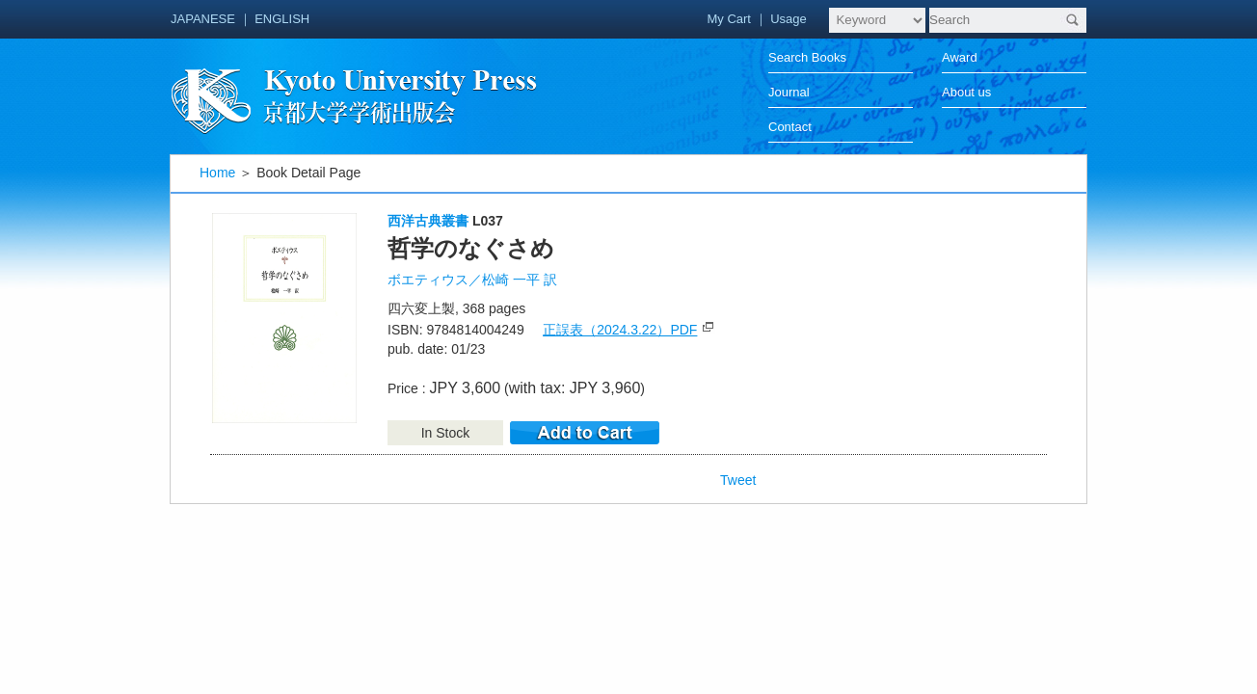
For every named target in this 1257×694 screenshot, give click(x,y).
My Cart (729, 19)
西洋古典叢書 (428, 220)
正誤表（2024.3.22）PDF (620, 329)
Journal (789, 92)
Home (217, 172)
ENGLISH (281, 19)
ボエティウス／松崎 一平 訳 (472, 279)
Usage (788, 19)
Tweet (738, 480)
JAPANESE (203, 19)
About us (966, 92)
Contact (790, 127)
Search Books (807, 57)
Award (959, 57)
